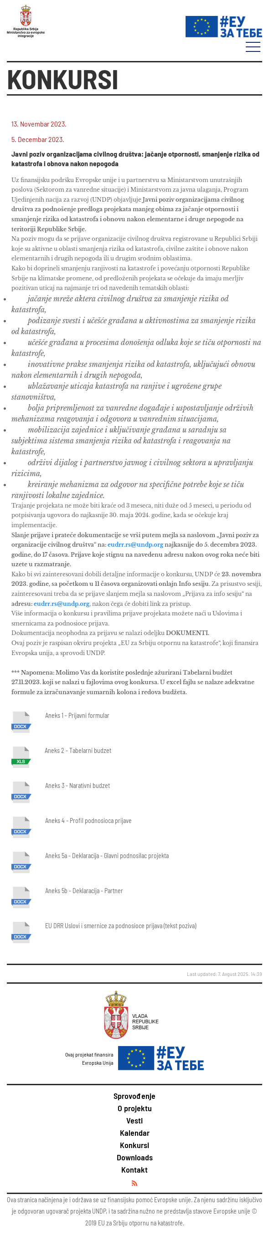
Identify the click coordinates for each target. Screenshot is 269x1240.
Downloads (135, 1157)
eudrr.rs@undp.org (135, 544)
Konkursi (134, 1145)
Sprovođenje (134, 1096)
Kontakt (134, 1169)
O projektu (135, 1108)
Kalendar (135, 1133)
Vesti (134, 1120)
